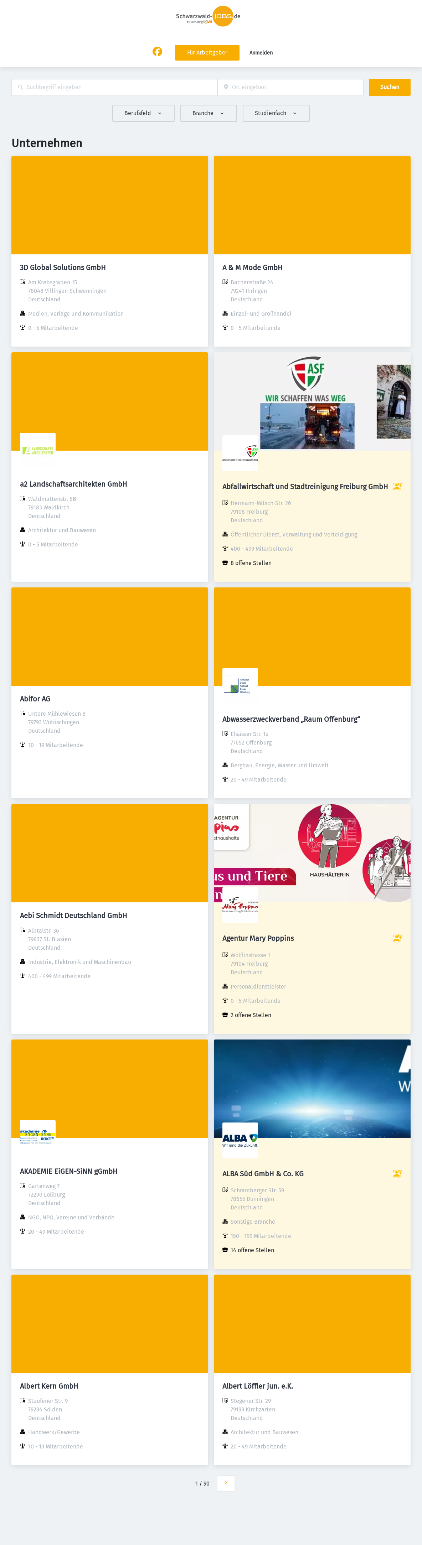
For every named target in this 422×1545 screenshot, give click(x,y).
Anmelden (261, 53)
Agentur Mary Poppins (258, 938)
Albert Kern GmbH (49, 1386)
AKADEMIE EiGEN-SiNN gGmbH (69, 1171)
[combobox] (114, 87)
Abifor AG (35, 699)
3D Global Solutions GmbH (63, 267)
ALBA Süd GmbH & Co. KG (263, 1174)
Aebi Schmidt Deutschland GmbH (73, 915)
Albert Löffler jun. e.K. (257, 1386)
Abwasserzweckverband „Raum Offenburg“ (291, 719)
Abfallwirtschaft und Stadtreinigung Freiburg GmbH (305, 486)
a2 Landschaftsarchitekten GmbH (73, 484)
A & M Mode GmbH (252, 267)
